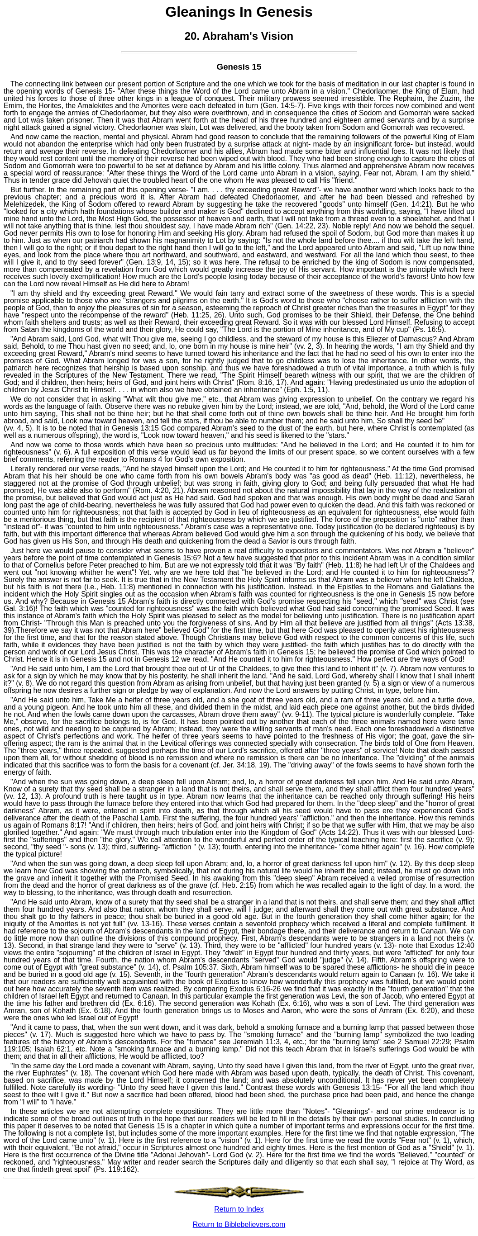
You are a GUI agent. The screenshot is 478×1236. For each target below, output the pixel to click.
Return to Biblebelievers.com (239, 1224)
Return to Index (238, 1209)
